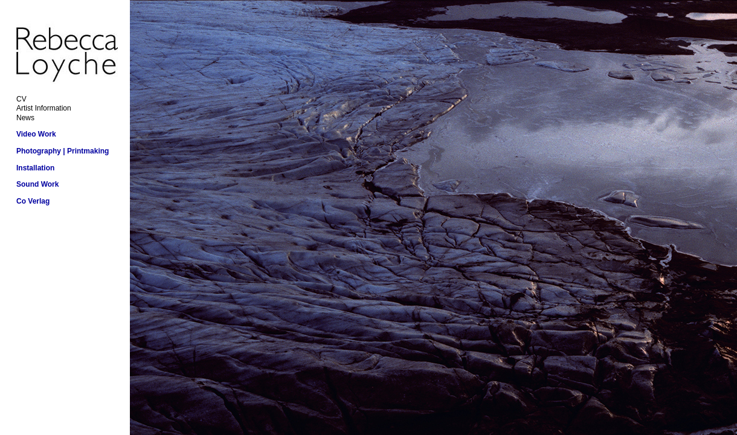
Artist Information (43, 108)
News (25, 118)
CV (21, 99)
